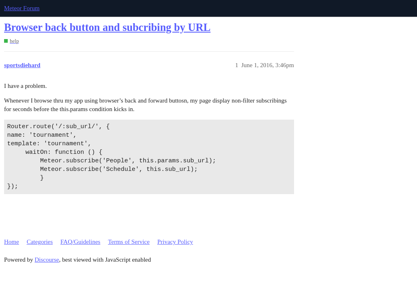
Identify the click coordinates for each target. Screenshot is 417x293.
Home (11, 241)
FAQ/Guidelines (80, 241)
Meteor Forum (22, 8)
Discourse (47, 259)
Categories (39, 241)
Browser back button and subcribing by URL (107, 27)
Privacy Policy (175, 241)
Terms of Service (128, 241)
